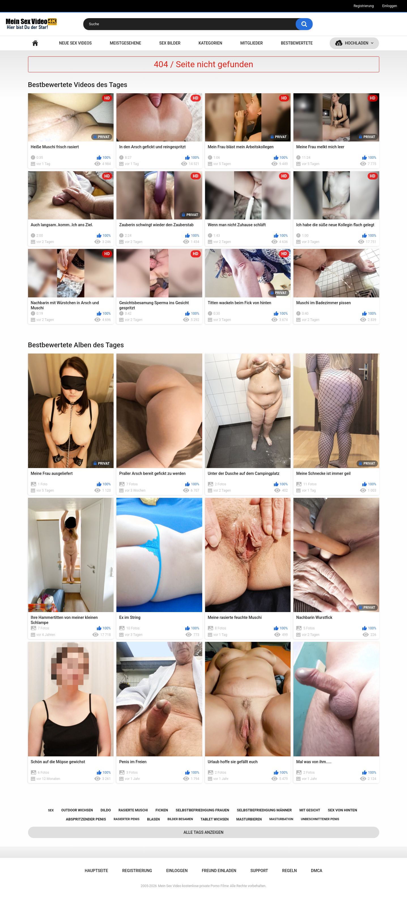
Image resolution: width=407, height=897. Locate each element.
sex (51, 810)
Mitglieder (251, 43)
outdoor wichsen (77, 810)
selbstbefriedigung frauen (202, 810)
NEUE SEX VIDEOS (75, 43)
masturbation (281, 819)
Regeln (289, 870)
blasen (153, 819)
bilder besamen (180, 819)
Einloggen (389, 6)
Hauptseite (35, 43)
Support (259, 870)
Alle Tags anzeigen (203, 832)
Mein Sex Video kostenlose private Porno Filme (193, 886)
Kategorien (210, 43)
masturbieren (249, 819)
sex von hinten (342, 810)
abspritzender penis (86, 819)
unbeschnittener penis (320, 819)
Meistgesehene (125, 43)
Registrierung (363, 6)
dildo (106, 810)
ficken (161, 810)
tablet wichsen (215, 819)
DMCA (316, 870)
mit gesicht (309, 810)
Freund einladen (219, 870)
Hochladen (356, 43)
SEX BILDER (169, 43)
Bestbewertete (297, 43)
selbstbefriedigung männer (264, 810)
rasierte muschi (133, 810)
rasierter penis (126, 819)
